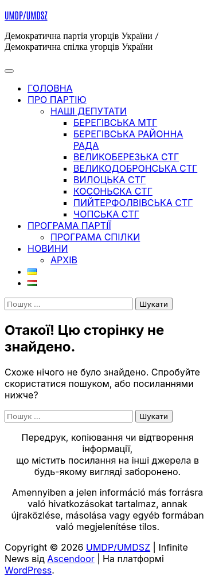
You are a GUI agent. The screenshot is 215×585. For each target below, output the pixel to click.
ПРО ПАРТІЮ (57, 99)
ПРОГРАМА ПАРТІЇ (69, 225)
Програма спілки (95, 237)
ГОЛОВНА (50, 88)
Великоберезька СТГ (126, 157)
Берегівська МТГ (115, 122)
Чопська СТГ (106, 214)
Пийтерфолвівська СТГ (133, 202)
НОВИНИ (48, 248)
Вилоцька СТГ (109, 179)
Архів (63, 260)
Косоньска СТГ (113, 191)
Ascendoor (70, 558)
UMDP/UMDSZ (26, 15)
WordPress (28, 570)
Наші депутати (88, 111)
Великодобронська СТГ (135, 168)
